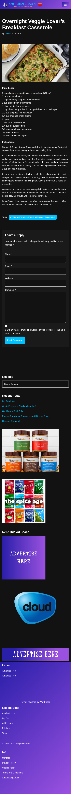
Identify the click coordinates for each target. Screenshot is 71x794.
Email (8, 266)
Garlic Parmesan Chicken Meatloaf (19, 406)
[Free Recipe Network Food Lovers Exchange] (22, 4)
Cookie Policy (8, 767)
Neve (23, 702)
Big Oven (6, 718)
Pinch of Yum (8, 713)
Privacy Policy (9, 763)
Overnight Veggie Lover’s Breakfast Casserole (32, 217)
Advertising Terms (10, 777)
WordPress (45, 702)
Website (9, 278)
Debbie (8, 33)
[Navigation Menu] (65, 4)
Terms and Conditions (12, 772)
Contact (6, 758)
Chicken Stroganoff (11, 421)
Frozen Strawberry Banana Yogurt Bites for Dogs (25, 416)
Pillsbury (6, 728)
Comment (10, 290)
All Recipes (7, 723)
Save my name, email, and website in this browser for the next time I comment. (35, 332)
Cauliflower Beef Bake (13, 411)
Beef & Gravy (8, 401)
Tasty (4, 733)
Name (8, 254)
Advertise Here (9, 670)
